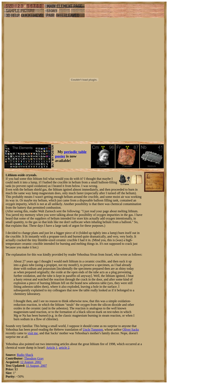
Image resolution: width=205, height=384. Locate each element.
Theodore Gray (34, 358)
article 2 (64, 347)
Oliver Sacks (131, 329)
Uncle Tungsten (93, 329)
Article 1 (51, 347)
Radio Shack (25, 355)
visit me (33, 333)
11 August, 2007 (36, 365)
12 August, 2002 (30, 362)
